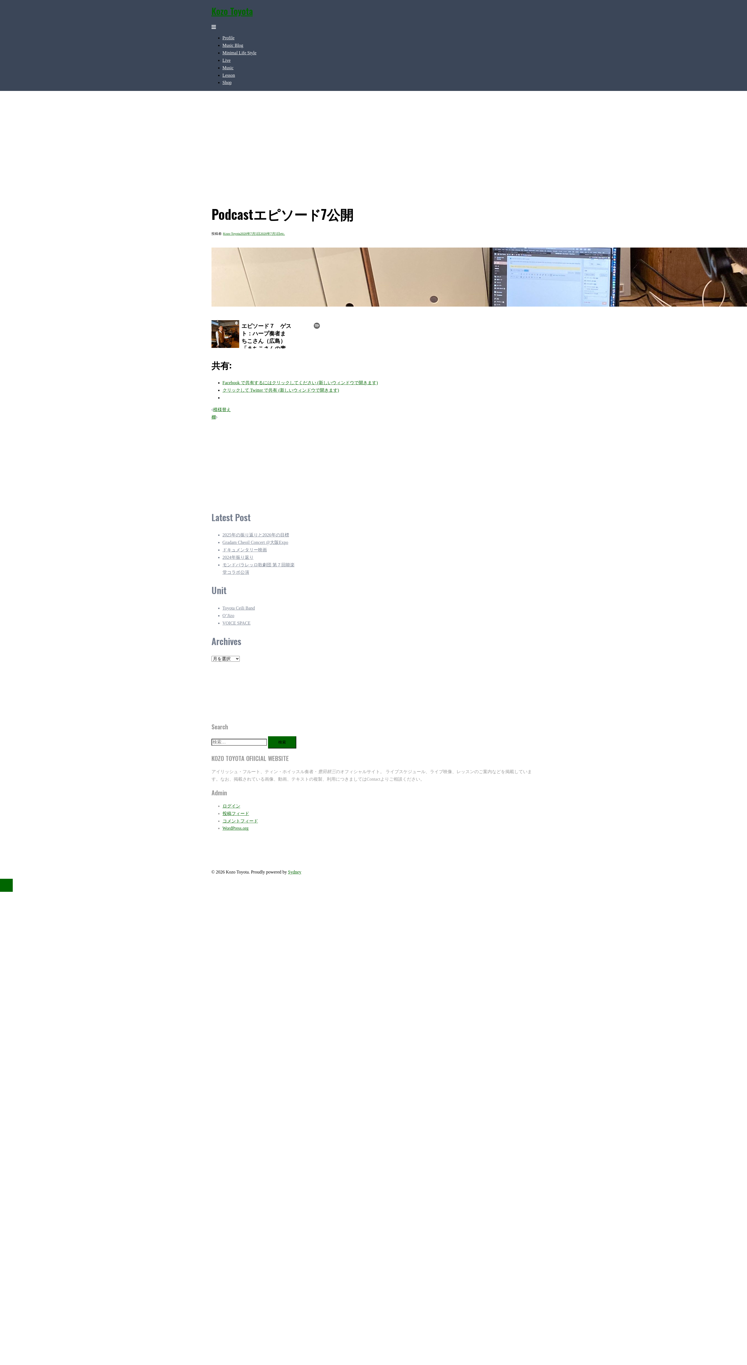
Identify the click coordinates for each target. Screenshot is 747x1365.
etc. (282, 234)
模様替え (222, 409)
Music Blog (233, 45)
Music (228, 67)
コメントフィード (240, 821)
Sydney (294, 872)
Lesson (229, 75)
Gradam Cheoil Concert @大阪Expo (255, 542)
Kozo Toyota (232, 10)
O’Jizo (228, 615)
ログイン (231, 806)
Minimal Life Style (240, 52)
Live (227, 60)
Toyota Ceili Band (239, 608)
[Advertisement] (336, 462)
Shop (227, 82)
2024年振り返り (238, 557)
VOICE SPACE (237, 623)
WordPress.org (236, 828)
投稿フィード (236, 813)
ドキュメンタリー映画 (245, 549)
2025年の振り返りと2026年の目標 (256, 535)
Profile (229, 37)
